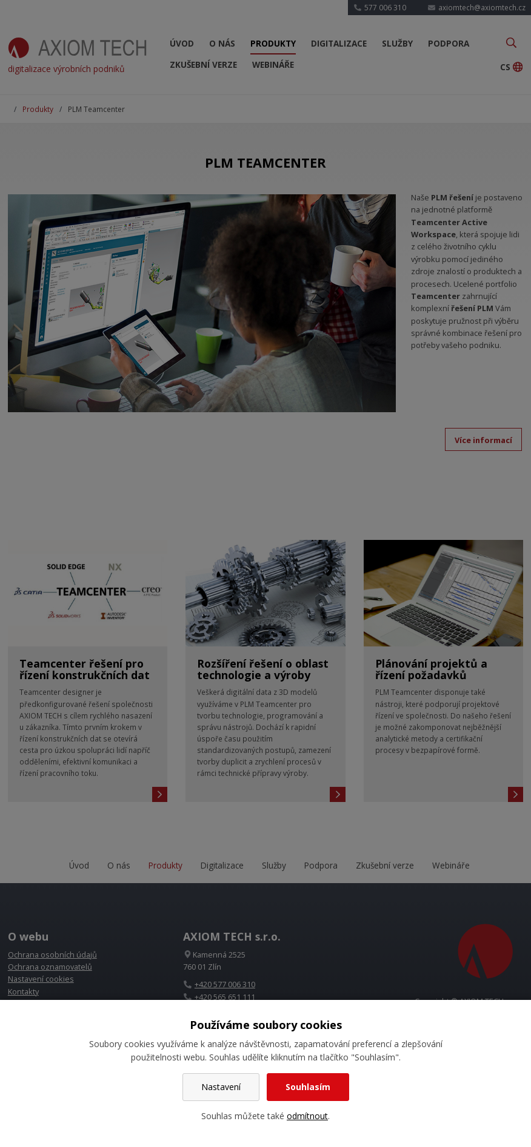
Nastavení (221, 1087)
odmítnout (307, 1116)
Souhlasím (308, 1087)
